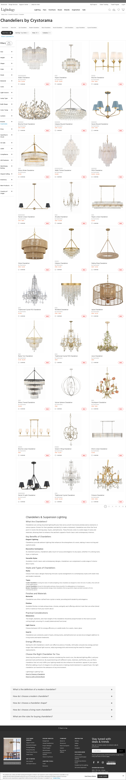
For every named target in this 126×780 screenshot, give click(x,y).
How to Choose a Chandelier (35, 659)
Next (125, 491)
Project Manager (47, 734)
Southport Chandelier (101, 390)
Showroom (4, 5)
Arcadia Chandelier (65, 211)
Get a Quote (29, 749)
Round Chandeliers (67, 28)
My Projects (93, 5)
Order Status (29, 742)
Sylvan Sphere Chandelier (68, 390)
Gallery (76, 731)
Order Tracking (104, 5)
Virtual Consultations (48, 731)
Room (60, 10)
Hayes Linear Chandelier (102, 211)
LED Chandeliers (26, 28)
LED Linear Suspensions (80, 755)
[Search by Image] (114, 9)
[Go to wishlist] (119, 9)
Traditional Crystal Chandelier (69, 480)
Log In (123, 5)
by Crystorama (28, 79)
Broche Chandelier (100, 76)
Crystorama (41, 20)
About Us (62, 729)
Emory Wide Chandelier (33, 166)
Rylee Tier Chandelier (32, 345)
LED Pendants (78, 743)
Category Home (4, 14)
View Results (16, 44)
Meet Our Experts (64, 734)
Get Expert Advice (31, 752)
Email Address (97, 739)
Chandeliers (21, 14)
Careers (62, 736)
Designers (77, 736)
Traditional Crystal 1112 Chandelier (36, 301)
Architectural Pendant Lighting (80, 746)
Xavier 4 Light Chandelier (33, 480)
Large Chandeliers (94, 28)
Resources (45, 754)
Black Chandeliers (54, 28)
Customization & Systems (47, 741)
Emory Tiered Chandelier (33, 390)
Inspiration (76, 10)
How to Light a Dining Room (35, 661)
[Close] (123, 776)
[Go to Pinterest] (98, 750)
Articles (77, 729)
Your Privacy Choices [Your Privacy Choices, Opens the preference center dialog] (90, 776)
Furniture (52, 10)
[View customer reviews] (111, 750)
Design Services (13, 5)
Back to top (63, 716)
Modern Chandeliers (40, 28)
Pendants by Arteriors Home (80, 750)
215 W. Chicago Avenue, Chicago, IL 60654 (103, 766)
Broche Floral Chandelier (33, 121)
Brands (67, 10)
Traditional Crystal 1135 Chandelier (70, 345)
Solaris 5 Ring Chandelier (67, 435)
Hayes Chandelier (65, 76)
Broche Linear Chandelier (33, 435)
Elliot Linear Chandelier (102, 435)
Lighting (37, 10)
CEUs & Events (46, 738)
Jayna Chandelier (99, 301)
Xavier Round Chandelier (102, 121)
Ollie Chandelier (99, 166)
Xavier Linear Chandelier (33, 211)
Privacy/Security (30, 738)
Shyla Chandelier (30, 256)
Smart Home (5, 28)
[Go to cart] (123, 9)
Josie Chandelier (99, 345)
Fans (44, 10)
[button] (8, 37)
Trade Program (115, 5)
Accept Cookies (103, 776)
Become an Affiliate (63, 739)
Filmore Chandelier (100, 480)
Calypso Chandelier (65, 256)
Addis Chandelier (30, 76)
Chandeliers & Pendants (13, 14)
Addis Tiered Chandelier (67, 166)
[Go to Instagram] (103, 750)
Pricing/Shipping (30, 735)
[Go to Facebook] (94, 750)
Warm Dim (15, 28)
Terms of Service (102, 744)
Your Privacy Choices (31, 740)
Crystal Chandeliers (108, 28)
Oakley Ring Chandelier (101, 256)
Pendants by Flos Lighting (81, 753)
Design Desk (46, 729)
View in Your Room (48, 745)
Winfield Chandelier (66, 301)
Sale (83, 10)
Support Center (23, 5)
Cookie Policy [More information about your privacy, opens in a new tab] (56, 778)
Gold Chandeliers (81, 28)
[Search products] (110, 9)
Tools (44, 752)
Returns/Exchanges (31, 733)
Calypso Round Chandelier (68, 121)
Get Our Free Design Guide (12, 750)
